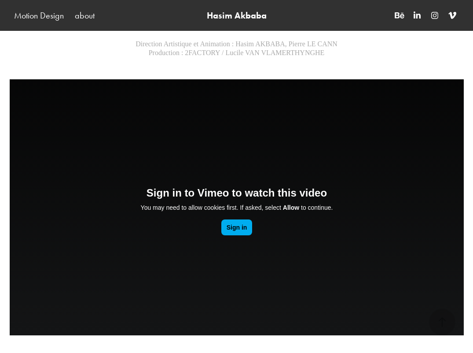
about (85, 15)
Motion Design (39, 15)
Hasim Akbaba (237, 15)
